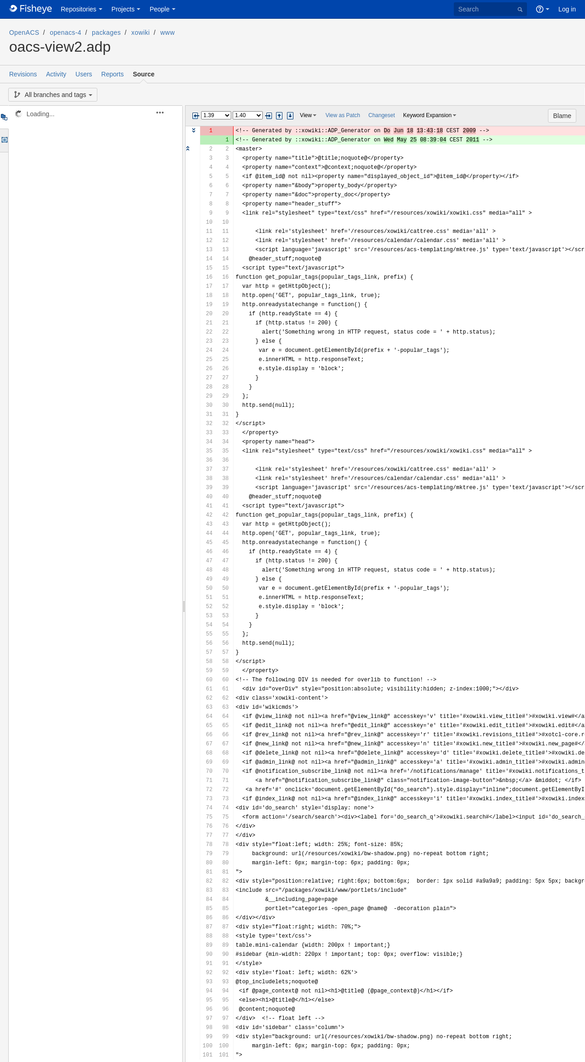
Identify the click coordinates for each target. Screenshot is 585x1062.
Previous (195, 115)
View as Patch (342, 115)
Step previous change (279, 115)
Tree (4, 117)
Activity (56, 74)
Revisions (23, 74)
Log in (567, 9)
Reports (112, 74)
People (159, 9)
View (306, 115)
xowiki (140, 32)
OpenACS (24, 32)
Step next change (290, 115)
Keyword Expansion (427, 115)
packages (106, 32)
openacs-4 (65, 32)
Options (4, 140)
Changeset (381, 115)
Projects (123, 9)
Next (268, 115)
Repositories (78, 9)
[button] (165, 112)
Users (83, 74)
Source (143, 74)
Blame (562, 115)
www (167, 32)
